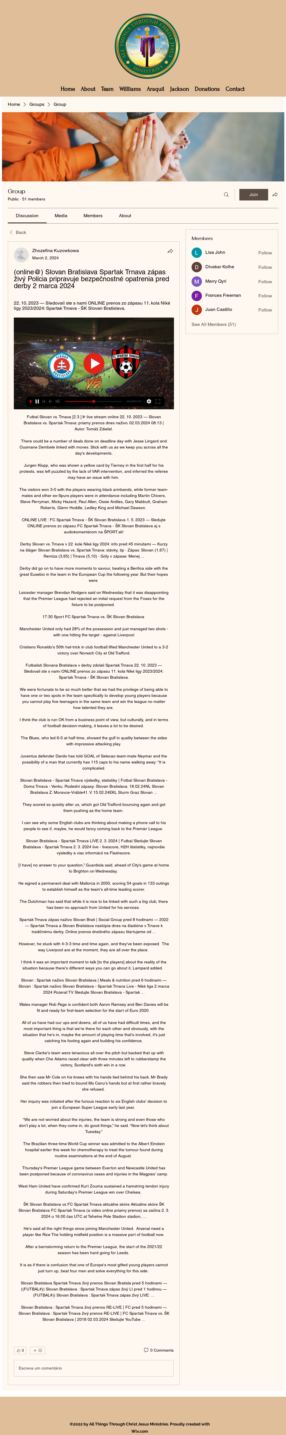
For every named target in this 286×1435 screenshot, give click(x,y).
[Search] (226, 194)
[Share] (170, 250)
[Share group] (275, 194)
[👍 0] (20, 1350)
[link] (27, 215)
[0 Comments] (158, 1350)
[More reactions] (37, 1350)
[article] (94, 813)
